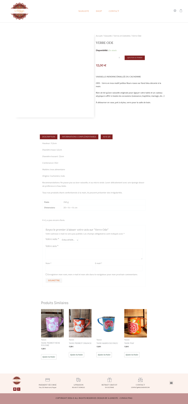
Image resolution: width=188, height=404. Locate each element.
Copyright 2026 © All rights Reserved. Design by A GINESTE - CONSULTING (94, 398)
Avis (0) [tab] (106, 136)
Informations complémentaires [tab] (79, 136)
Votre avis (52, 246)
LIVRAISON (78, 385)
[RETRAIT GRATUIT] (109, 380)
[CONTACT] (140, 380)
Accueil (99, 35)
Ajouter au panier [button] (48, 357)
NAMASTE (83, 11)
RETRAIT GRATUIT (109, 385)
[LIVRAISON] (78, 380)
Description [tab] (48, 136)
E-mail (98, 263)
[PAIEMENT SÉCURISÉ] (47, 380)
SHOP (99, 11)
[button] (171, 383)
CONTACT (114, 11)
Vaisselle (108, 35)
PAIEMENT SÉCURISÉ (47, 385)
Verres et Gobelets (122, 35)
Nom (48, 263)
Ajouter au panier (135, 58)
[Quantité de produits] (120, 57)
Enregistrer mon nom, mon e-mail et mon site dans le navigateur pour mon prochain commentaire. (93, 275)
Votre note (52, 239)
